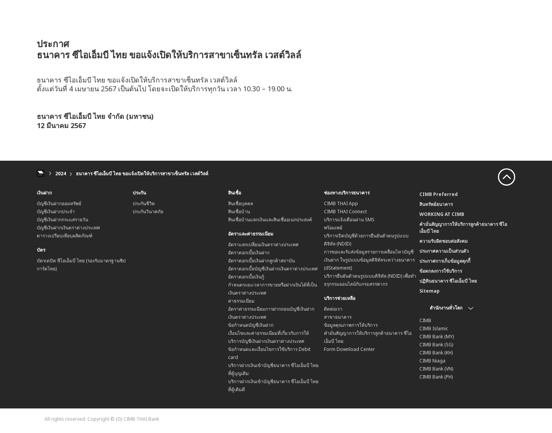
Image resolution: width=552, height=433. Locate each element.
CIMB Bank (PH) (436, 377)
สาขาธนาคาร (338, 317)
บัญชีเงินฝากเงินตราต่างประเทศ (68, 227)
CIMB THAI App (341, 203)
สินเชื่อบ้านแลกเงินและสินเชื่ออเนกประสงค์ (270, 219)
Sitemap (429, 291)
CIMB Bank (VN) (436, 368)
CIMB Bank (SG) (436, 344)
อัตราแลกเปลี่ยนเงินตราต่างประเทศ (263, 244)
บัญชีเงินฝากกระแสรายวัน (62, 219)
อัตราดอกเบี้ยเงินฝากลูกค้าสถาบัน (261, 260)
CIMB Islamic (433, 328)
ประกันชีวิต (144, 203)
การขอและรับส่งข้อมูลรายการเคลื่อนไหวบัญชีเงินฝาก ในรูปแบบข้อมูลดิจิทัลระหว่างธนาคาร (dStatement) (369, 260)
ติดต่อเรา (333, 309)
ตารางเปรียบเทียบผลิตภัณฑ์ (64, 235)
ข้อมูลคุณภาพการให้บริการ (351, 325)
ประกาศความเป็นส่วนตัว (444, 251)
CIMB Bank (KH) (436, 352)
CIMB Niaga (432, 360)
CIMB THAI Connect (345, 211)
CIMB (425, 320)
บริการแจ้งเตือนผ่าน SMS (349, 219)
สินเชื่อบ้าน (239, 211)
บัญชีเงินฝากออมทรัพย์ (59, 203)
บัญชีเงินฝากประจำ (56, 211)
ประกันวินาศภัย (148, 211)
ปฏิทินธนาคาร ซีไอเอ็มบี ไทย (448, 281)
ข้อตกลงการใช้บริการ (440, 271)
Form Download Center (349, 349)
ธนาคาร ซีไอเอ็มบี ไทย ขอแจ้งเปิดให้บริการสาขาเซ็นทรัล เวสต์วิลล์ (142, 173)
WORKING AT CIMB (441, 214)
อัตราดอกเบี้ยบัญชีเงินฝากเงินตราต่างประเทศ (273, 268)
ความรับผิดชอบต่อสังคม (443, 241)
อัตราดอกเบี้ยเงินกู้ (246, 276)
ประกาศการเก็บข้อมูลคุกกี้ (444, 261)
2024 (60, 173)
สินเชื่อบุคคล (240, 203)
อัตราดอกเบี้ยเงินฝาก (248, 252)
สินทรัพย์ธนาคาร (436, 204)
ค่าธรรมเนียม (241, 301)
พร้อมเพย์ (333, 227)
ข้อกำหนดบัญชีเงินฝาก (250, 325)
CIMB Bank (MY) (436, 336)
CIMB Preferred (438, 194)
